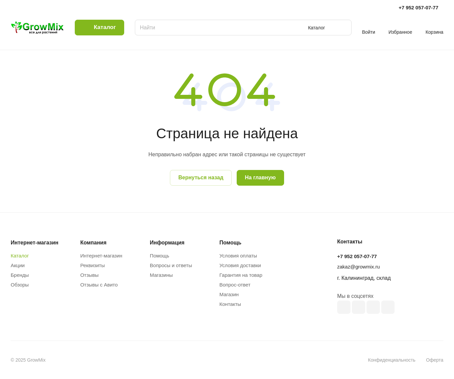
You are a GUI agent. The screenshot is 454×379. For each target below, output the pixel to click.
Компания (93, 242)
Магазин (229, 294)
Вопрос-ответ (234, 285)
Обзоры (20, 285)
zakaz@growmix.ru (358, 266)
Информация (167, 242)
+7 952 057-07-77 (418, 7)
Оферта (434, 360)
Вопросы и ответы (171, 265)
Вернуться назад (200, 177)
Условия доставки (240, 265)
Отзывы (89, 275)
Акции (18, 265)
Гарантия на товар (240, 275)
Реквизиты (92, 265)
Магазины (161, 275)
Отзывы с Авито (99, 285)
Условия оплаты (238, 255)
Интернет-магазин (101, 255)
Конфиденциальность (391, 360)
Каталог (20, 255)
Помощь (159, 255)
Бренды (20, 275)
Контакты (230, 304)
